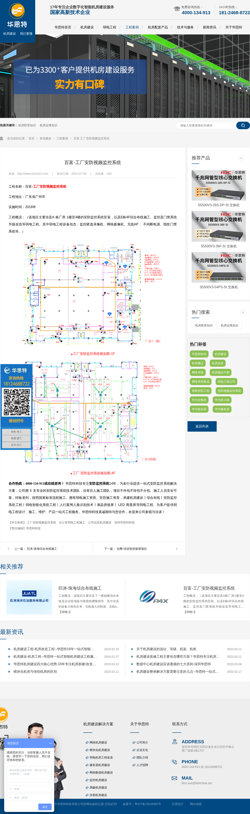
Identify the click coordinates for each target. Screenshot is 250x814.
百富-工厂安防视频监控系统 (92, 138)
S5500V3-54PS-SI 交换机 (219, 287)
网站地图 (196, 804)
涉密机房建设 (98, 795)
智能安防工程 (200, 390)
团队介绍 (142, 757)
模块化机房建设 (100, 750)
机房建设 (87, 27)
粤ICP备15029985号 (148, 804)
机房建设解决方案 (98, 724)
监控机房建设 (98, 780)
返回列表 (202, 426)
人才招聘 (142, 765)
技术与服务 (185, 27)
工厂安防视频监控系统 (49, 186)
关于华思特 (233, 27)
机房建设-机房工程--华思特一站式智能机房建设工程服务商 (55, 656)
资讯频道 (46, 138)
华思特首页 (63, 27)
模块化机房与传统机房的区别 (35, 671)
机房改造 (218, 363)
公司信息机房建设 (100, 522)
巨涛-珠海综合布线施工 (42, 548)
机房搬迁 (198, 363)
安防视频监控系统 (229, 390)
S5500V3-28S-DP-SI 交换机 (219, 205)
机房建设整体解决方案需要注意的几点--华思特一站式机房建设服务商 (178, 671)
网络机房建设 (98, 742)
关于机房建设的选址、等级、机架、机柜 (166, 649)
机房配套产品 (158, 27)
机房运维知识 (48, 125)
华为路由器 (199, 409)
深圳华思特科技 (124, 522)
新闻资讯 (209, 27)
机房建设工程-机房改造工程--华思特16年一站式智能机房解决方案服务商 (55, 649)
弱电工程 (109, 27)
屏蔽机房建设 (98, 787)
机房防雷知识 (27, 125)
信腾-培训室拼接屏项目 (132, 548)
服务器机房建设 (100, 765)
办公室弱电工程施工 (72, 522)
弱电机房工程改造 (101, 757)
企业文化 (142, 750)
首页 (32, 138)
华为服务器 (222, 409)
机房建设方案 (220, 372)
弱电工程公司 (226, 381)
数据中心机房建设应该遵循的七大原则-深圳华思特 (173, 664)
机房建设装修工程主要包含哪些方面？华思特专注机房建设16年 (178, 656)
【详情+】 (65, 612)
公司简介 (142, 742)
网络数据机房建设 (101, 772)
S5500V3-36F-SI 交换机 (219, 246)
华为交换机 (199, 400)
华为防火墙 (222, 400)
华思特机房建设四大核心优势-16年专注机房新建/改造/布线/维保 (55, 664)
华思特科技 (199, 354)
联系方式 (179, 724)
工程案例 (132, 27)
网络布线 (198, 372)
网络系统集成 (200, 381)
